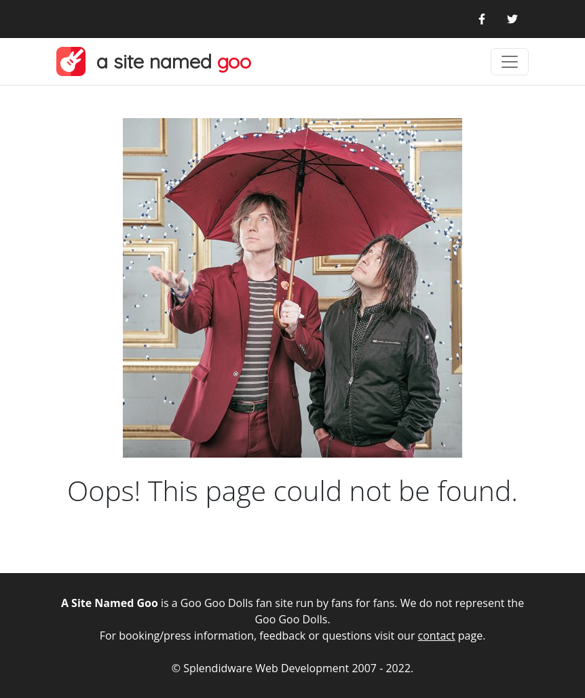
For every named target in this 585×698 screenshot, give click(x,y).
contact (436, 635)
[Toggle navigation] (510, 61)
